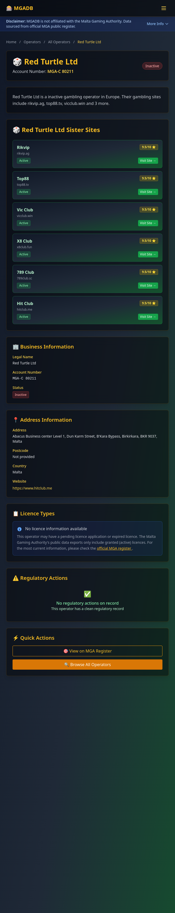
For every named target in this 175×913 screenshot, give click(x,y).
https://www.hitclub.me (32, 488)
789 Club (25, 272)
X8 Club (24, 241)
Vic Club (25, 210)
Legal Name (23, 356)
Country (19, 465)
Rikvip (23, 147)
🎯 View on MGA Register (87, 651)
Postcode (20, 450)
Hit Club (25, 303)
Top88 (23, 178)
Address (19, 430)
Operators (32, 41)
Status (18, 387)
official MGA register (114, 548)
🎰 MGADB (19, 8)
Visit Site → (148, 160)
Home (11, 41)
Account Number (27, 372)
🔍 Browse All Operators (87, 664)
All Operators (59, 41)
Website (19, 481)
